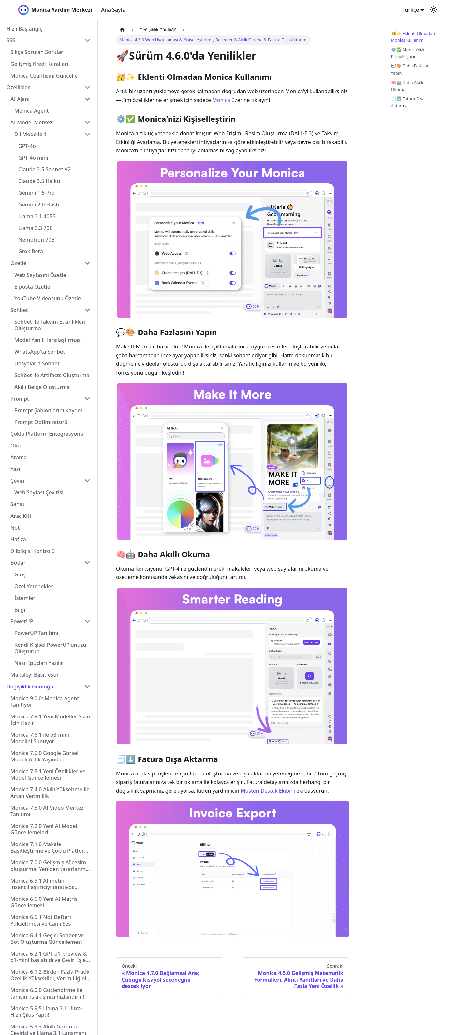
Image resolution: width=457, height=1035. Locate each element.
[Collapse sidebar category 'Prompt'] (87, 398)
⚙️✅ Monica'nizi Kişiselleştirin (407, 53)
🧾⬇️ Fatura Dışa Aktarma (408, 102)
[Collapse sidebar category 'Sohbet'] (87, 310)
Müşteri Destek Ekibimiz (270, 790)
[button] (49, 40)
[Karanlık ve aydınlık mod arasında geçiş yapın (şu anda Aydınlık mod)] (433, 10)
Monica (221, 100)
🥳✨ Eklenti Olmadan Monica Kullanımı (413, 36)
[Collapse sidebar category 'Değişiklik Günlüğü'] (87, 686)
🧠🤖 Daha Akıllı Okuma (407, 85)
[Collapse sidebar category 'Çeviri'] (87, 480)
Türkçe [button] (410, 9)
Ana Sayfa (113, 9)
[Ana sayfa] (122, 30)
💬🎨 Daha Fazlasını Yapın (411, 69)
